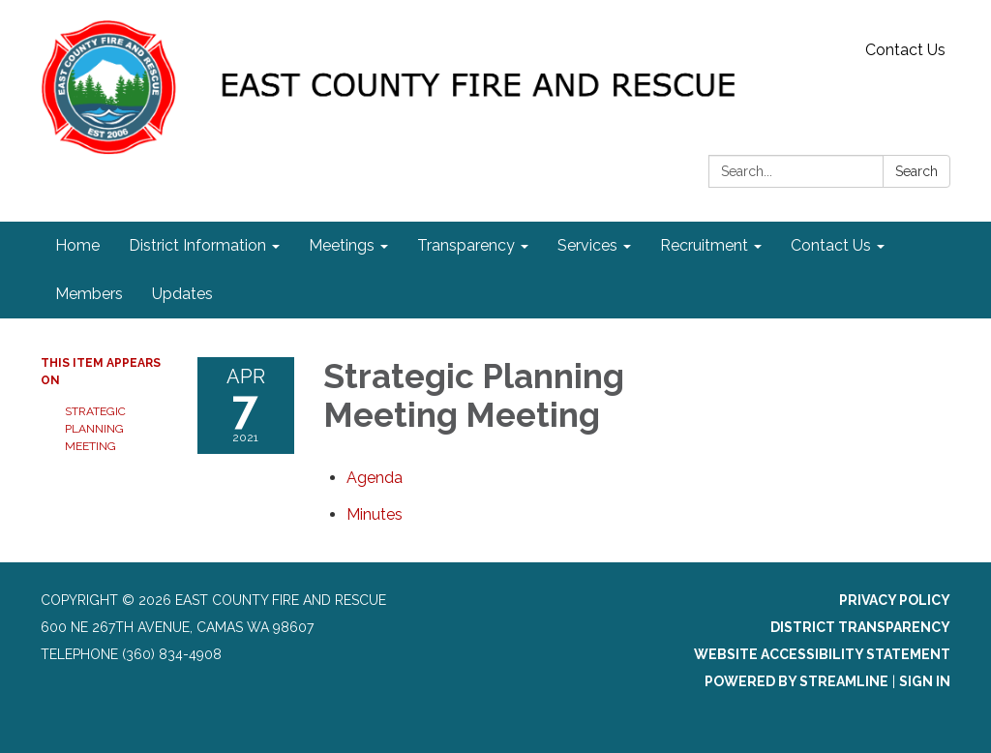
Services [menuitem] (587, 245)
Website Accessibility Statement (822, 654)
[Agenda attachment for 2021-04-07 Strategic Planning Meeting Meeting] (374, 477)
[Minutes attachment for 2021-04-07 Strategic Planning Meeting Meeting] (374, 514)
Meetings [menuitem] (342, 245)
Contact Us (905, 50)
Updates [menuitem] (182, 294)
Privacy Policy (894, 600)
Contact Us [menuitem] (831, 245)
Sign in (924, 681)
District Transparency (860, 627)
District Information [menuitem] (197, 245)
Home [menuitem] (77, 245)
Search (916, 171)
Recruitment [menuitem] (704, 245)
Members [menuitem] (89, 294)
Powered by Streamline (796, 681)
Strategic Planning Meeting (95, 429)
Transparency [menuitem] (466, 245)
